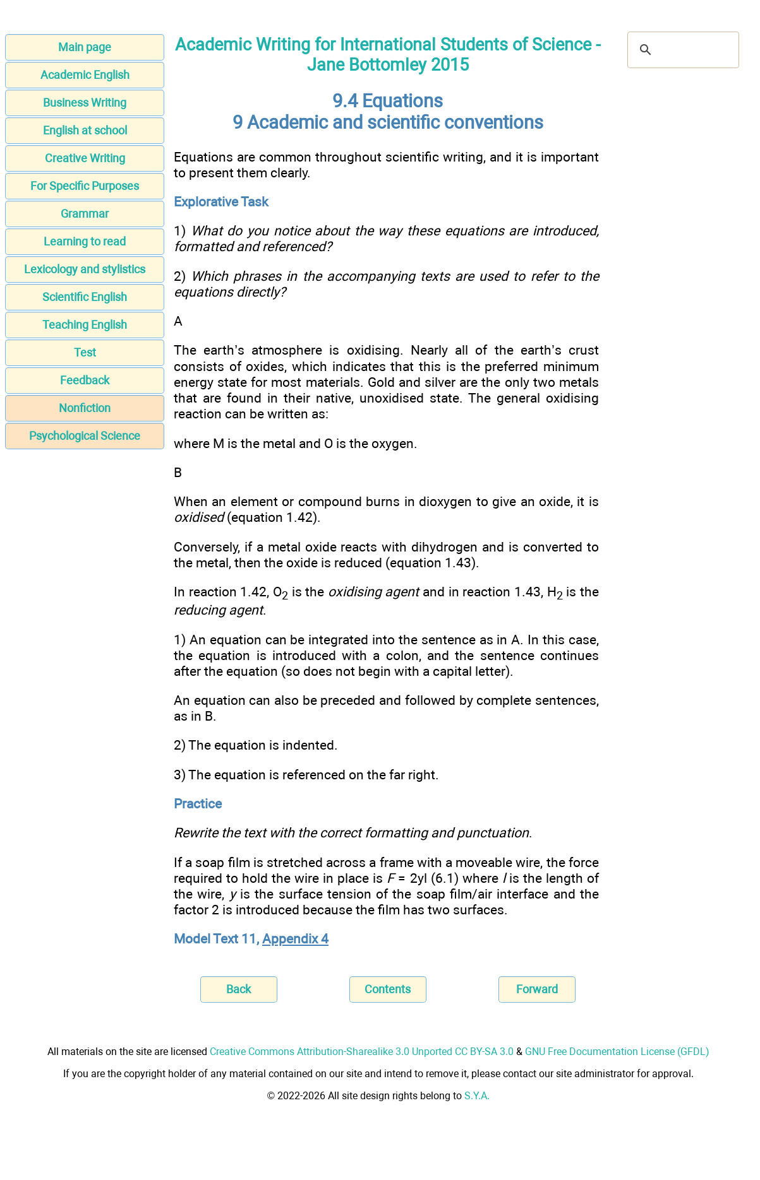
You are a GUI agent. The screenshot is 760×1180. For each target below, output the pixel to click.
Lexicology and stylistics (84, 269)
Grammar (85, 213)
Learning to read (85, 241)
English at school (85, 130)
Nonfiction (85, 408)
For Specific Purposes (84, 185)
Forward (537, 989)
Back (238, 989)
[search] (681, 49)
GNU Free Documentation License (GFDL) (617, 1052)
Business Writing (84, 102)
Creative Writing (85, 158)
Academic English (85, 74)
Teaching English (84, 324)
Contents (388, 989)
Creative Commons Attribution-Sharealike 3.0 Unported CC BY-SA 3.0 (362, 1052)
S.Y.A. (477, 1096)
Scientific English (84, 297)
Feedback (84, 380)
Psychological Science (84, 435)
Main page (84, 47)
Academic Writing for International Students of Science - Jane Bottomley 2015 (387, 55)
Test (85, 352)
